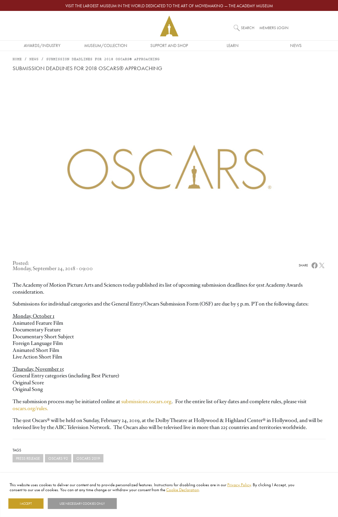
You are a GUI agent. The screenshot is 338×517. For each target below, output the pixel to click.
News (296, 45)
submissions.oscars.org (146, 401)
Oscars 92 (58, 458)
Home (17, 59)
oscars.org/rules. (30, 408)
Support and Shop (169, 45)
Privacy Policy (239, 484)
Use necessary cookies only (82, 503)
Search (247, 27)
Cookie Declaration (182, 489)
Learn (233, 45)
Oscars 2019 (88, 458)
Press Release (28, 458)
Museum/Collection (105, 45)
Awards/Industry (42, 45)
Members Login (273, 27)
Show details (133, 503)
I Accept (26, 503)
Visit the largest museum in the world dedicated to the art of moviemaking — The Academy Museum (169, 5)
